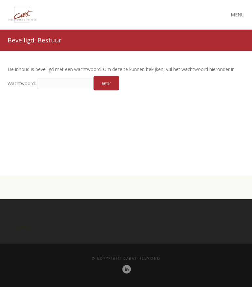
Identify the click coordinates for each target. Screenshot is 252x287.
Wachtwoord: (50, 83)
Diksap (25, 227)
